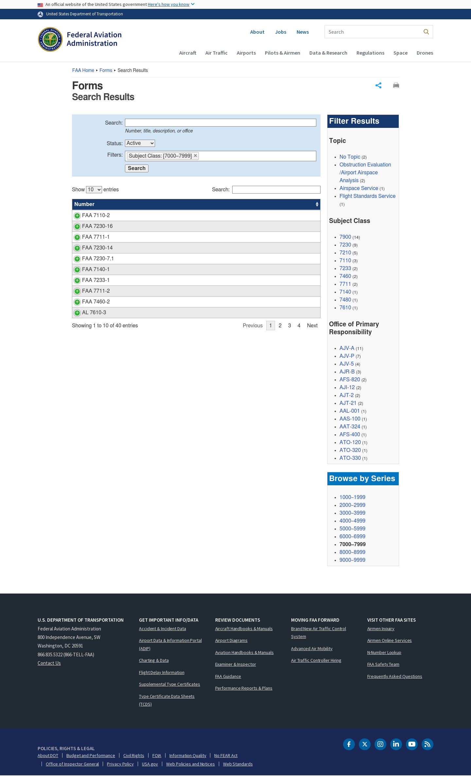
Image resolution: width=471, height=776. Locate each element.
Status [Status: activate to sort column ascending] (247, 204)
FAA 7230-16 (89, 226)
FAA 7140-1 (88, 277)
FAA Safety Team (383, 664)
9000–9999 (352, 560)
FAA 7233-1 (88, 288)
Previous (253, 333)
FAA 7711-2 (88, 299)
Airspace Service (359, 188)
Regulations (370, 52)
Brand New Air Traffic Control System (318, 633)
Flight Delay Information (161, 673)
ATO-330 (350, 458)
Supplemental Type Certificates (169, 684)
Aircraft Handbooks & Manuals (244, 629)
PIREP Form (126, 215)
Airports (246, 52)
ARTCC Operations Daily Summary (152, 247)
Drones (425, 52)
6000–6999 (352, 537)
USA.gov (150, 764)
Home (83, 70)
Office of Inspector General (72, 764)
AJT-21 (348, 403)
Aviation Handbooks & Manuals (244, 653)
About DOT (48, 755)
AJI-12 (347, 387)
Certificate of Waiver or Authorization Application (166, 299)
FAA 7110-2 (88, 215)
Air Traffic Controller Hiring (316, 661)
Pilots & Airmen (282, 52)
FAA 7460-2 (88, 309)
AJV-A (347, 348)
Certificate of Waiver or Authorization (153, 237)
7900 (345, 237)
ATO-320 (350, 450)
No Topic (350, 157)
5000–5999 (352, 529)
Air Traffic (216, 52)
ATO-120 (350, 442)
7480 (345, 299)
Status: (115, 143)
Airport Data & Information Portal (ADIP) (170, 645)
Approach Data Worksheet (142, 226)
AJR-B (347, 372)
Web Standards (238, 764)
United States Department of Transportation (84, 13)
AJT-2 (347, 395)
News (303, 31)
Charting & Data (154, 661)
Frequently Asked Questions (394, 677)
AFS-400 (350, 435)
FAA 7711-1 (88, 237)
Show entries (95, 189)
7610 (345, 307)
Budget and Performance (90, 755)
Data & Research (328, 52)
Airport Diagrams (231, 641)
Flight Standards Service (367, 196)
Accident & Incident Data (162, 629)
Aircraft (187, 52)
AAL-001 (350, 411)
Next (312, 333)
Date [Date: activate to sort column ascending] (296, 204)
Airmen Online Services (389, 641)
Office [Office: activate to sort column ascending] (271, 204)
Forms (105, 70)
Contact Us (49, 663)
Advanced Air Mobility (312, 649)
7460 (345, 276)
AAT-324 (350, 427)
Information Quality (187, 755)
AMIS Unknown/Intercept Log (145, 320)
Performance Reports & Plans (243, 688)
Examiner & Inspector (235, 664)
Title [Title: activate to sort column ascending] (117, 204)
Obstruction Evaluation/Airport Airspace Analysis (365, 173)
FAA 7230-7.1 (90, 258)
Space (400, 52)
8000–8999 (352, 552)
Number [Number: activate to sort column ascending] (84, 204)
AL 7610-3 (86, 320)
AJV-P (347, 356)
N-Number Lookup (384, 653)
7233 (345, 268)
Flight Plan (124, 288)
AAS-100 (350, 419)
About (257, 31)
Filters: (115, 155)
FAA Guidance (228, 677)
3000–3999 (352, 513)
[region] (196, 258)
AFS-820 (350, 380)
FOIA (157, 755)
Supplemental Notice (135, 309)
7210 (345, 252)
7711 (345, 284)
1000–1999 (352, 497)
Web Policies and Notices (190, 764)
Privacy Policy (120, 764)
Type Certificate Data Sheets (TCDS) (167, 701)
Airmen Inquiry (381, 629)
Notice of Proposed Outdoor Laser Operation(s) (165, 277)
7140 (345, 292)
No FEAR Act (225, 755)
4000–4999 (352, 521)
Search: (114, 123)
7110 (345, 260)
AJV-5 (347, 364)
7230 (345, 245)
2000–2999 (352, 505)
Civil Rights (133, 755)
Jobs (280, 31)
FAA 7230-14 (89, 247)
